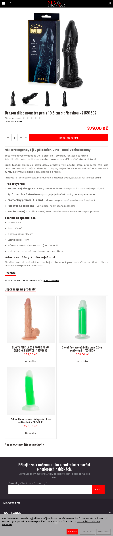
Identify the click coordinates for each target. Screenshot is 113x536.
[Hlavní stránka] (56, 3)
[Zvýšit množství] (8, 137)
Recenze (10, 273)
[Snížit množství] (20, 137)
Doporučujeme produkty (20, 289)
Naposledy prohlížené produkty (24, 444)
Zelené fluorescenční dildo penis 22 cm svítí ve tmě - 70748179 (82, 348)
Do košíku (30, 361)
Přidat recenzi (51, 280)
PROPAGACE (56, 513)
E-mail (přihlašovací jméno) (26, 483)
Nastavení (103, 531)
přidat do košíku (68, 137)
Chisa (18, 121)
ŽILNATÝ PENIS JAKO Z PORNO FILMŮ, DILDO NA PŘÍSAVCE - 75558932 (30, 348)
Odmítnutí (87, 531)
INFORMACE (56, 503)
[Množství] (14, 137)
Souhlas (72, 531)
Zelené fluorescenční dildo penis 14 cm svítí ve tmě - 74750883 (31, 420)
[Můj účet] (110, 3)
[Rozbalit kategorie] (3, 3)
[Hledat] (10, 3)
